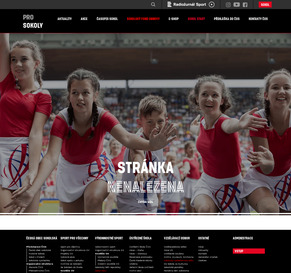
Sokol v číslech (37, 257)
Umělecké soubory (174, 253)
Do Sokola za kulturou (176, 264)
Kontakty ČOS (258, 19)
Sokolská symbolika (39, 260)
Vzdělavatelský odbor (175, 246)
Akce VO (168, 250)
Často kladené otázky (140, 260)
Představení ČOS (36, 246)
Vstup (239, 251)
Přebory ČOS (104, 260)
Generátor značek (208, 257)
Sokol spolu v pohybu (72, 260)
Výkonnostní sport (105, 246)
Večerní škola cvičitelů (141, 267)
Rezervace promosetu (140, 257)
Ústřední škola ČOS (140, 246)
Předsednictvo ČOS (39, 270)
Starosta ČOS (36, 267)
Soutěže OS (102, 253)
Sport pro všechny (70, 246)
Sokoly (33, 21)
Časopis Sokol (107, 19)
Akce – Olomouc (138, 253)
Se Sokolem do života (71, 267)
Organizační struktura (39, 264)
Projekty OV (66, 253)
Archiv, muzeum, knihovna (178, 257)
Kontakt (202, 253)
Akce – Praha (136, 250)
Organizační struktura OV (74, 250)
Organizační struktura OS (109, 250)
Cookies (202, 260)
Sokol (265, 5)
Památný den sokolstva (176, 270)
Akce (84, 19)
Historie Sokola (37, 253)
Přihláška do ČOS (227, 19)
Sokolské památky (173, 267)
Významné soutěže (108, 257)
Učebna (133, 264)
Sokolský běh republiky (107, 267)
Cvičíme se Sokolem (71, 264)
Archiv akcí (135, 270)
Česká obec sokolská (40, 250)
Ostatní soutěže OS (108, 264)
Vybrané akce (67, 257)
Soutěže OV (67, 270)
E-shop (174, 19)
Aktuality (65, 19)
